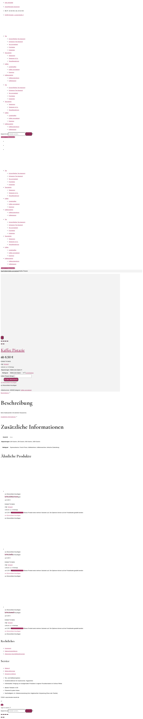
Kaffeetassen (12, 80)
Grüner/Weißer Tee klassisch (17, 39)
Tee (6, 36)
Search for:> (4, 134)
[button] (9, 382)
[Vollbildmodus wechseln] (3, 714)
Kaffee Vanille (9, 554)
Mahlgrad (5, 373)
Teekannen (12, 55)
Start (2, 271)
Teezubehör (8, 53)
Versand (6, 364)
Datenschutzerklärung (11, 651)
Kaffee (6, 64)
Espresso (11, 72)
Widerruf (7, 668)
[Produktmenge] (22, 376)
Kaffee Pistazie (13, 350)
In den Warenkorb (11, 379)
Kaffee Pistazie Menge (7, 376)
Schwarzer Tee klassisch (16, 41)
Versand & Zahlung (10, 674)
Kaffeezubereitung (14, 78)
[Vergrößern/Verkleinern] (1, 714)
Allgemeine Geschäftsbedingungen (15, 654)
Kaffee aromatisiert (14, 69)
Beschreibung (5, 393)
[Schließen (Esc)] (7, 714)
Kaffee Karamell (9, 612)
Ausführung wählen (17, 512)
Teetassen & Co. (13, 58)
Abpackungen (5, 370)
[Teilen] (5, 714)
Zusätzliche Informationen (9, 417)
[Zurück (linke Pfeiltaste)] (1, 717)
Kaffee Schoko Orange (11, 496)
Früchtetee (12, 47)
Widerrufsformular (10, 671)
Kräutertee (12, 50)
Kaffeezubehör (9, 75)
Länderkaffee (12, 67)
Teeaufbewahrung (14, 61)
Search (28, 134)
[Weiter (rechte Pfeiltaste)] (3, 717)
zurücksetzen (29, 373)
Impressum (8, 648)
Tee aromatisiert (13, 44)
